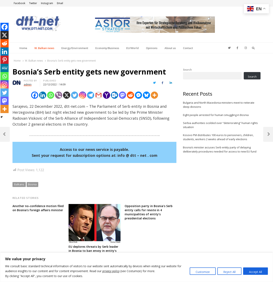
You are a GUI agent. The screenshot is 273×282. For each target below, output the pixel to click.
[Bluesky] (146, 95)
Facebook (19, 3)
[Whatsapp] (50, 95)
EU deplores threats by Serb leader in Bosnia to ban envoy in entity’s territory (93, 251)
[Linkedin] (42, 95)
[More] (154, 95)
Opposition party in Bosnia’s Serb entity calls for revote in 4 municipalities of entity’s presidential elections (149, 212)
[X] (66, 95)
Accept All (255, 272)
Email (60, 3)
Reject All (229, 272)
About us (170, 48)
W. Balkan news (44, 48)
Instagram (47, 3)
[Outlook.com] (114, 95)
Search (187, 69)
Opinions (151, 48)
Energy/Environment (74, 48)
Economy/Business (107, 48)
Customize (203, 272)
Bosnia (32, 184)
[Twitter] (74, 95)
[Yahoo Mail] (106, 95)
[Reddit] (130, 95)
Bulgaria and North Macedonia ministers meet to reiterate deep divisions (218, 105)
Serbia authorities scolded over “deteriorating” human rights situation (220, 125)
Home (23, 48)
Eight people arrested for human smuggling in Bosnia (216, 115)
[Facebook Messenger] (138, 95)
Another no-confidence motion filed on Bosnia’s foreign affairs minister (38, 208)
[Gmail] (98, 95)
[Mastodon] (122, 95)
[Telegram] (90, 95)
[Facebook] (34, 95)
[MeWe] (4, 68)
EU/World (132, 48)
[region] (136, 267)
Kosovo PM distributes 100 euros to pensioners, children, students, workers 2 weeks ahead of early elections (218, 137)
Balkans (19, 184)
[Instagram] (82, 95)
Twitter (33, 3)
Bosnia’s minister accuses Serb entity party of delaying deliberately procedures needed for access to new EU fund (219, 149)
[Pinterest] (4, 60)
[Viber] (58, 95)
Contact (188, 48)
